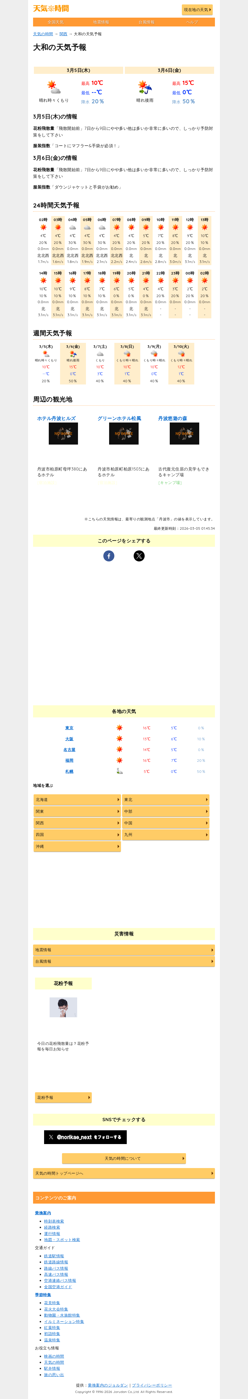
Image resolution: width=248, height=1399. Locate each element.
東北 (128, 799)
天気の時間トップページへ (59, 1173)
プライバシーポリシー (152, 1385)
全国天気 (56, 22)
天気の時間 (43, 33)
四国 (40, 834)
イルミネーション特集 (64, 1321)
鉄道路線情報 (56, 1262)
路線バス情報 (56, 1268)
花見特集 (52, 1302)
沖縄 (40, 846)
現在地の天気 (196, 9)
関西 (64, 33)
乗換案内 (43, 1212)
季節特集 (43, 1294)
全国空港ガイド (58, 1286)
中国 (128, 822)
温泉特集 (52, 1340)
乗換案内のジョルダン (108, 1385)
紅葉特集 (52, 1327)
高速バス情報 (56, 1274)
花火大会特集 (56, 1309)
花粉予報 (45, 1097)
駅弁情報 (52, 1368)
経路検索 (52, 1227)
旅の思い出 (54, 1374)
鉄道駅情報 (54, 1255)
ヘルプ (192, 22)
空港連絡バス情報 (60, 1280)
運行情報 (52, 1233)
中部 (128, 811)
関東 (40, 811)
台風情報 (147, 22)
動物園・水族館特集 (62, 1315)
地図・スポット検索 (62, 1239)
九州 (128, 834)
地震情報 (101, 22)
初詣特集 (52, 1333)
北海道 (42, 799)
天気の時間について (123, 1158)
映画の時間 (54, 1356)
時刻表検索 (54, 1221)
